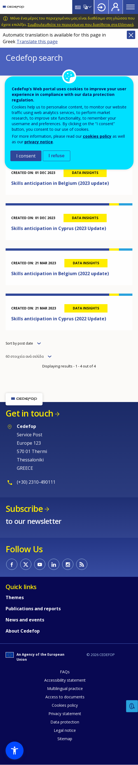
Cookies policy (65, 705)
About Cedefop (23, 631)
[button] (15, 750)
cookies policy (97, 136)
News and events (25, 620)
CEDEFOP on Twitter (25, 564)
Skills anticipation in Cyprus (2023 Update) (58, 228)
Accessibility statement (65, 680)
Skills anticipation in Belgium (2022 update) (60, 273)
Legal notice (65, 730)
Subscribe (24, 508)
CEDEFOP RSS (81, 564)
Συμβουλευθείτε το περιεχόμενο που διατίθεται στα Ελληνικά (81, 24)
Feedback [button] (132, 706)
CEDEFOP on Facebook (11, 564)
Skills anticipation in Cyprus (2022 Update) (58, 319)
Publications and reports (33, 609)
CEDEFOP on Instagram (67, 564)
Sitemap (64, 738)
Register (116, 7)
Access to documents (65, 696)
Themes (15, 597)
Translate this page (37, 41)
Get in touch (29, 413)
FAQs (65, 671)
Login (101, 7)
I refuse (57, 155)
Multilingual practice (65, 688)
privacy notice (38, 141)
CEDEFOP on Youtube (39, 564)
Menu (130, 7)
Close (131, 35)
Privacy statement (64, 713)
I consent (26, 156)
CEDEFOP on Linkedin (53, 564)
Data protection (64, 722)
